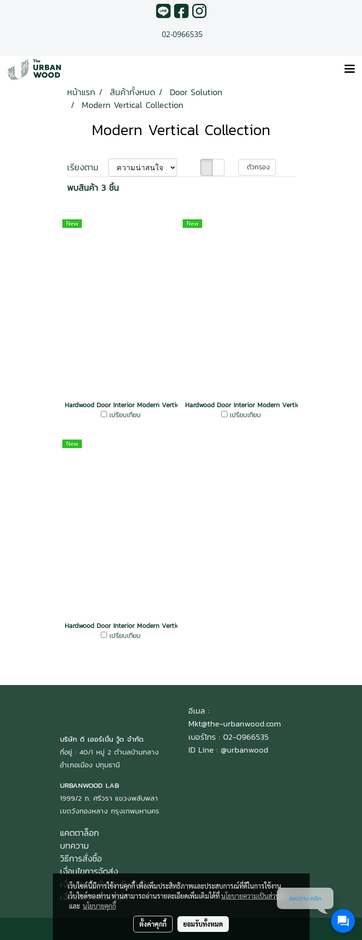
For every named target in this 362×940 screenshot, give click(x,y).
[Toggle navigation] (349, 69)
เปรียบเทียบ (125, 415)
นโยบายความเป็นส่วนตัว (254, 895)
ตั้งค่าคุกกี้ (152, 924)
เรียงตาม (87, 167)
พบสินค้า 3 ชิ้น (93, 187)
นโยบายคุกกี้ (99, 905)
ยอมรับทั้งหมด (203, 924)
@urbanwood (244, 750)
